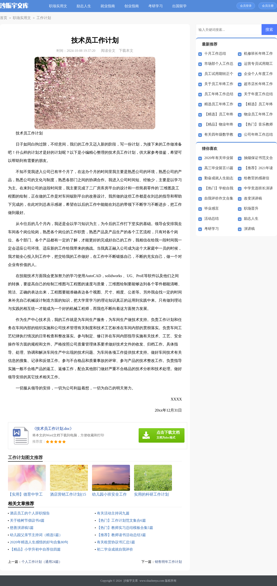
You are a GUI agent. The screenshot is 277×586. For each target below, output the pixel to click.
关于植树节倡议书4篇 (28, 520)
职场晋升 (251, 208)
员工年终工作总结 (218, 94)
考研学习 (156, 6)
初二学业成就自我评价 (116, 549)
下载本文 (126, 51)
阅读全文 (108, 51)
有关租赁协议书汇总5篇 (117, 542)
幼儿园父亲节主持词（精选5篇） (38, 535)
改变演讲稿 (253, 198)
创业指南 (133, 6)
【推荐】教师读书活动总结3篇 (123, 535)
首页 (3, 18)
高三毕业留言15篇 (218, 168)
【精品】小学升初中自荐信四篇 (37, 549)
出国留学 (180, 6)
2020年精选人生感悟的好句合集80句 (41, 542)
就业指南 (109, 6)
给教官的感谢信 (256, 178)
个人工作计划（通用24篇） (43, 562)
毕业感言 (211, 208)
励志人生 (85, 6)
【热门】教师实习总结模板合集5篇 (127, 528)
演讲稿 (249, 229)
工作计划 (39, 18)
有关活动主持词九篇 (114, 513)
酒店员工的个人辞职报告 (31, 513)
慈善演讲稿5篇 (22, 528)
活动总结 (211, 218)
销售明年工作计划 (167, 562)
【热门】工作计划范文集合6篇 (123, 520)
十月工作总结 (215, 53)
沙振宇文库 (130, 580)
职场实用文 (59, 6)
